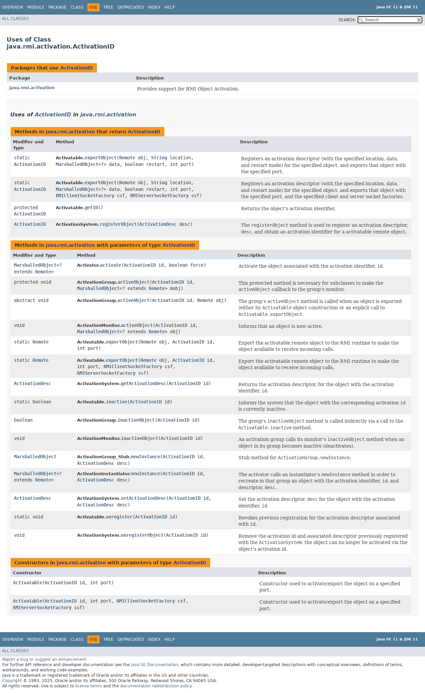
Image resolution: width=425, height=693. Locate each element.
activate (110, 265)
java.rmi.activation (31, 87)
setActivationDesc (143, 498)
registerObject (118, 224)
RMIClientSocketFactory (85, 195)
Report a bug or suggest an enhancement (44, 659)
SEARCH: (347, 20)
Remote (127, 157)
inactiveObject (136, 420)
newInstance (145, 456)
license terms (88, 686)
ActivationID (76, 67)
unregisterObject (142, 535)
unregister (119, 516)
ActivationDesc (158, 224)
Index (154, 7)
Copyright (12, 680)
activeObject (133, 282)
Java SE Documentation (154, 664)
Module (35, 7)
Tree (108, 7)
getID (91, 207)
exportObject (101, 157)
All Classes (15, 18)
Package (57, 7)
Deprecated (131, 7)
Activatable (27, 582)
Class (77, 7)
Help (169, 7)
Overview (12, 7)
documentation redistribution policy (155, 686)
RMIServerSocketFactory (159, 195)
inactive (116, 401)
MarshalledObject (77, 164)
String (159, 157)
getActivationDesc (143, 383)
